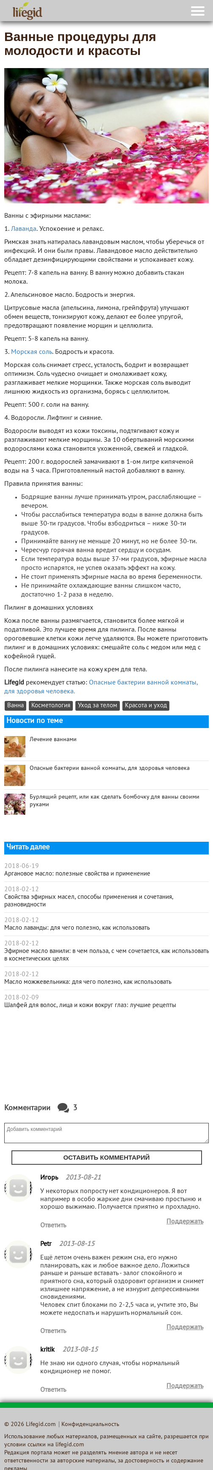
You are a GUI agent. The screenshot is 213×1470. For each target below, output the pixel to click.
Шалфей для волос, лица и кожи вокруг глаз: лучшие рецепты (90, 1005)
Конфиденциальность (90, 1424)
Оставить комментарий (106, 1157)
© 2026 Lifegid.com (29, 1424)
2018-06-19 (21, 866)
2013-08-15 (76, 1244)
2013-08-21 (83, 1178)
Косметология (50, 706)
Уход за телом (97, 706)
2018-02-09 (21, 998)
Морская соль (31, 352)
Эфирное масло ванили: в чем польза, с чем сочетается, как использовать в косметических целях (106, 955)
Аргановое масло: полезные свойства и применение (77, 874)
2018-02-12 (21, 889)
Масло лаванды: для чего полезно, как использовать (77, 928)
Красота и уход (146, 706)
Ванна (15, 706)
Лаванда (23, 229)
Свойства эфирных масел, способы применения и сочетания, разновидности (88, 901)
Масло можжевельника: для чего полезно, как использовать (88, 982)
